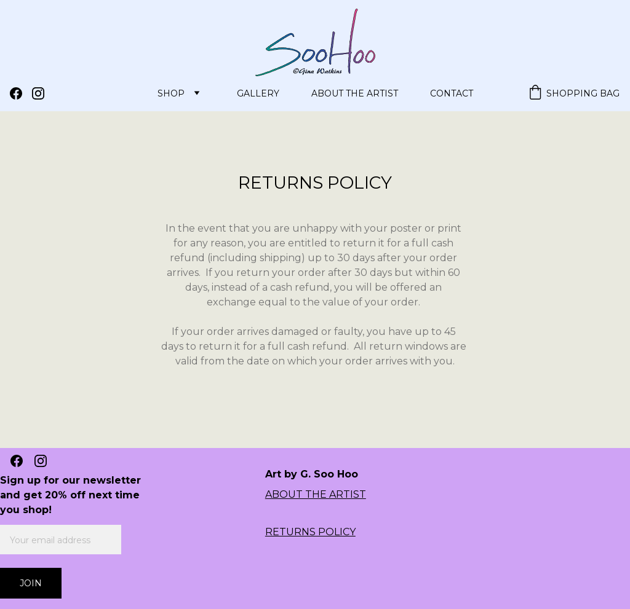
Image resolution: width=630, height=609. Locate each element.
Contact (451, 93)
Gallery (258, 93)
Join (31, 583)
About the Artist (354, 93)
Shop (171, 93)
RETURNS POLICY (310, 532)
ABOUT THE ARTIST (315, 494)
